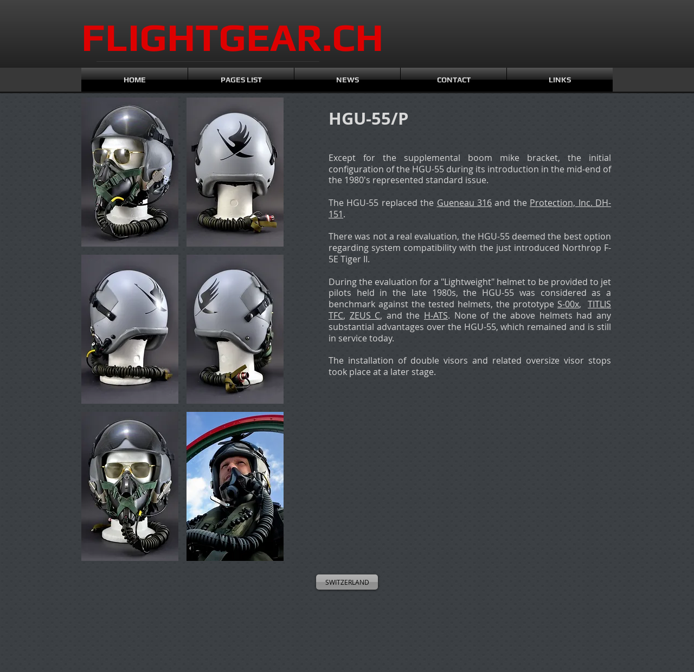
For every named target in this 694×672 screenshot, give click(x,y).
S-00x (568, 304)
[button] (129, 172)
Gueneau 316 (464, 203)
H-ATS (436, 315)
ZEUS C (365, 315)
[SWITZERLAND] (347, 582)
